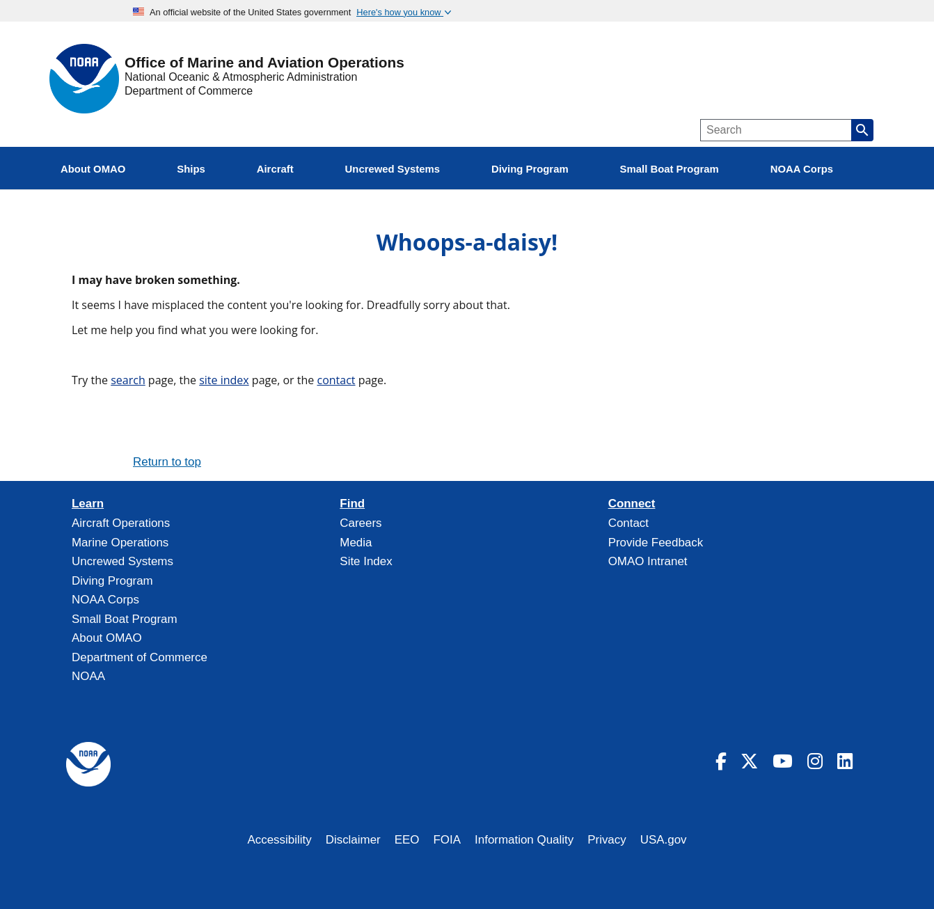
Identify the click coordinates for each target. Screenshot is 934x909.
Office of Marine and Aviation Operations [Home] (264, 63)
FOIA (447, 839)
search (128, 380)
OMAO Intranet (648, 561)
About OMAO (107, 638)
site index (224, 380)
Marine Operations (120, 542)
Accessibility (279, 839)
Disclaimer (353, 839)
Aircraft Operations (121, 523)
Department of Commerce (189, 91)
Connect (632, 504)
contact (336, 380)
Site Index (366, 561)
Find (352, 504)
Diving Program (112, 580)
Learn (88, 504)
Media (356, 542)
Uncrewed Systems (122, 561)
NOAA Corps (105, 599)
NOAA (88, 676)
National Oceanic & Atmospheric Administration (241, 77)
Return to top (167, 461)
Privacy (606, 839)
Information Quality (524, 839)
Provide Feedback (656, 542)
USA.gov (663, 839)
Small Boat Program (124, 619)
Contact (628, 523)
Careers (360, 523)
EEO (407, 839)
